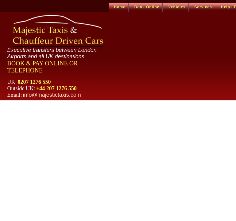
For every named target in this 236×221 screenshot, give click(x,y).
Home (120, 7)
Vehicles (177, 7)
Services (203, 7)
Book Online (147, 7)
